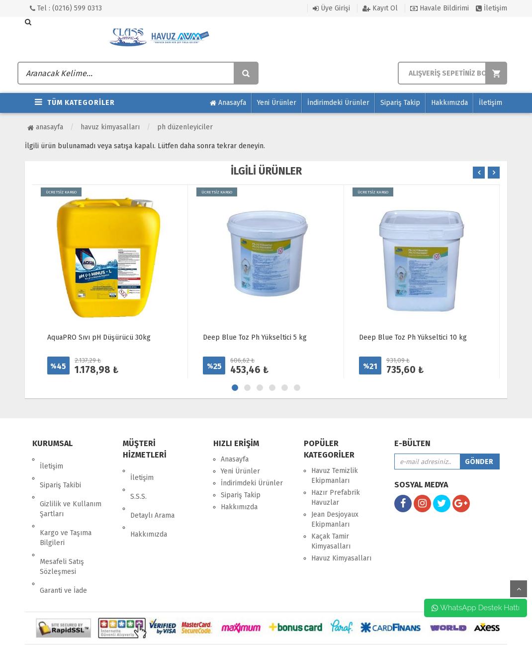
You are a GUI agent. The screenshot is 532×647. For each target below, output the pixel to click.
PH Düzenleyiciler (185, 127)
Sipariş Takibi (60, 471)
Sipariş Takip (400, 102)
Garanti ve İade (63, 549)
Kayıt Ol (380, 8)
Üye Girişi (331, 8)
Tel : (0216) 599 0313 (66, 8)
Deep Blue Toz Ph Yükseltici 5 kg (255, 337)
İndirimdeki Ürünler (338, 102)
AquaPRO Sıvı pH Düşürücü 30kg (99, 337)
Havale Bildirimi (439, 8)
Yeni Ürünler (276, 102)
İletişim (491, 8)
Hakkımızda (449, 102)
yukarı (518, 588)
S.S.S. (138, 482)
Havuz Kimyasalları (110, 127)
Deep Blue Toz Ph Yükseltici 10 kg (413, 337)
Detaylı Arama (152, 494)
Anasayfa (228, 103)
